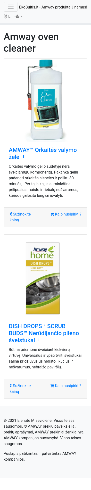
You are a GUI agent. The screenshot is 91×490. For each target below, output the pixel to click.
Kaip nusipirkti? (65, 214)
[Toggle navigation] (10, 7)
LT (8, 16)
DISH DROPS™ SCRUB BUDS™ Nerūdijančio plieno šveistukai (44, 333)
